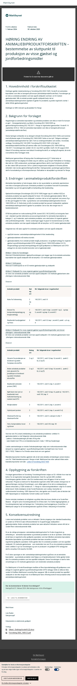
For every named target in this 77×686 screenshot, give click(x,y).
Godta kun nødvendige (13, 678)
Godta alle (31, 678)
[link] (16, 683)
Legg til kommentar (17, 598)
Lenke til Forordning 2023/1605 (38, 462)
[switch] (47, 669)
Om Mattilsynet (38, 655)
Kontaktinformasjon (38, 659)
